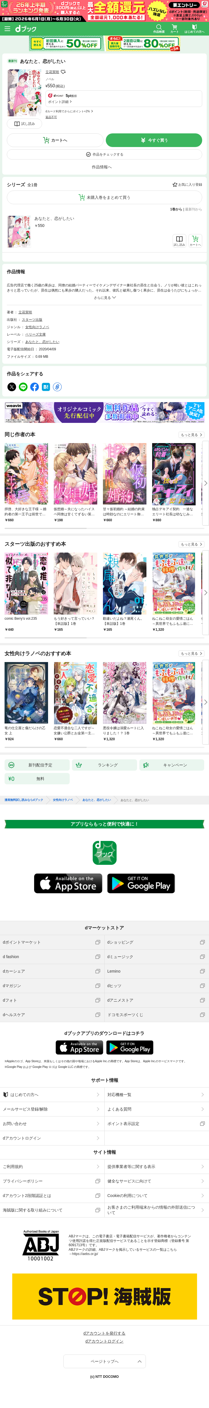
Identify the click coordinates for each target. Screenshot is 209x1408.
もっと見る (189, 435)
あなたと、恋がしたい (54, 218)
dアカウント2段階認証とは (27, 1195)
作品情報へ (102, 167)
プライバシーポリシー (23, 1181)
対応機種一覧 (119, 1094)
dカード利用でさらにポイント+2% (67, 111)
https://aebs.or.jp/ (85, 1254)
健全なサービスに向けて (129, 1181)
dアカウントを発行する (105, 1333)
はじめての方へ (20, 1094)
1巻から (176, 209)
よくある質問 (119, 1109)
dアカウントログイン (22, 1138)
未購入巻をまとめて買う (109, 197)
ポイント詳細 (58, 102)
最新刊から (193, 209)
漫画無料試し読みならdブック (24, 800)
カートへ (59, 140)
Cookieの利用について (127, 1195)
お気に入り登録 (190, 185)
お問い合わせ (15, 1123)
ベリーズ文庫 (35, 334)
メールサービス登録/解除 (25, 1109)
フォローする (63, 72)
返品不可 (51, 117)
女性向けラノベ (37, 327)
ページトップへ (105, 1361)
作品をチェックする (108, 154)
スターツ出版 (32, 320)
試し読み (28, 124)
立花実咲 (52, 72)
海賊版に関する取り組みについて (33, 1210)
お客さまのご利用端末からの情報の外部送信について (151, 1210)
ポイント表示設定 (123, 1123)
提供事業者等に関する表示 (131, 1166)
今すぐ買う (158, 140)
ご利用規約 (13, 1166)
